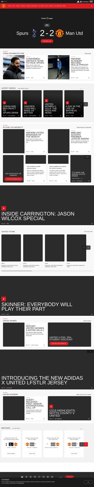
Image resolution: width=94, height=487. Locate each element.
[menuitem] (9, 6)
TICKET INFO (32, 453)
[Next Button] (86, 104)
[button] (92, 6)
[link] (43, 77)
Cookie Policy (21, 483)
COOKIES (5, 479)
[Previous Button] (81, 104)
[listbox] (3, 1)
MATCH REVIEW (11, 453)
